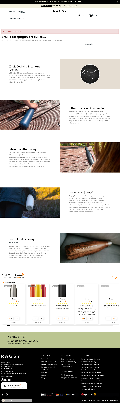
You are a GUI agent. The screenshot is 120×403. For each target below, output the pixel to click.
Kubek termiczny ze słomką (91, 381)
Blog (43, 378)
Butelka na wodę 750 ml (90, 367)
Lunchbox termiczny (88, 362)
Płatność (44, 372)
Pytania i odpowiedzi (48, 359)
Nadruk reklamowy (68, 359)
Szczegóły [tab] (89, 44)
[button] (115, 277)
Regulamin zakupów (48, 361)
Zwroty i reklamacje (48, 367)
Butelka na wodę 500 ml (90, 364)
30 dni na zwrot (67, 375)
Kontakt (44, 375)
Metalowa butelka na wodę (91, 372)
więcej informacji (14, 242)
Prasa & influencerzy (68, 362)
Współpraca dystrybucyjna (66, 365)
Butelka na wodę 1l (88, 370)
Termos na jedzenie (88, 389)
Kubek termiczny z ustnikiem (91, 383)
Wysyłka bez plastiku (69, 378)
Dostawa (44, 370)
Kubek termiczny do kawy (90, 359)
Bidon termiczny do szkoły (90, 378)
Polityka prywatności (49, 364)
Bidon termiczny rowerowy (91, 386)
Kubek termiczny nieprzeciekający (93, 375)
